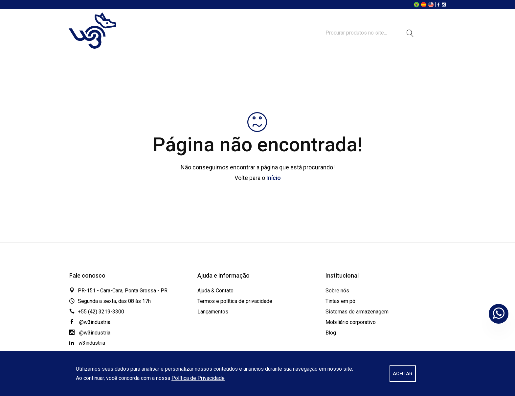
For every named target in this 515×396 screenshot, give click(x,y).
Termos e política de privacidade (234, 301)
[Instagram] (444, 5)
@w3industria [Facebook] (89, 322)
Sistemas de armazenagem (357, 312)
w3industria (87, 343)
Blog (330, 333)
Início (273, 177)
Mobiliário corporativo (350, 322)
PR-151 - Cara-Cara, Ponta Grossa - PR (123, 290)
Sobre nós (337, 290)
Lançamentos (212, 312)
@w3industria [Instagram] (89, 333)
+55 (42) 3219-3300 (101, 312)
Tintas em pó (340, 301)
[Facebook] (438, 5)
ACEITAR (403, 374)
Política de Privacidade (198, 378)
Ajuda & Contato (215, 290)
